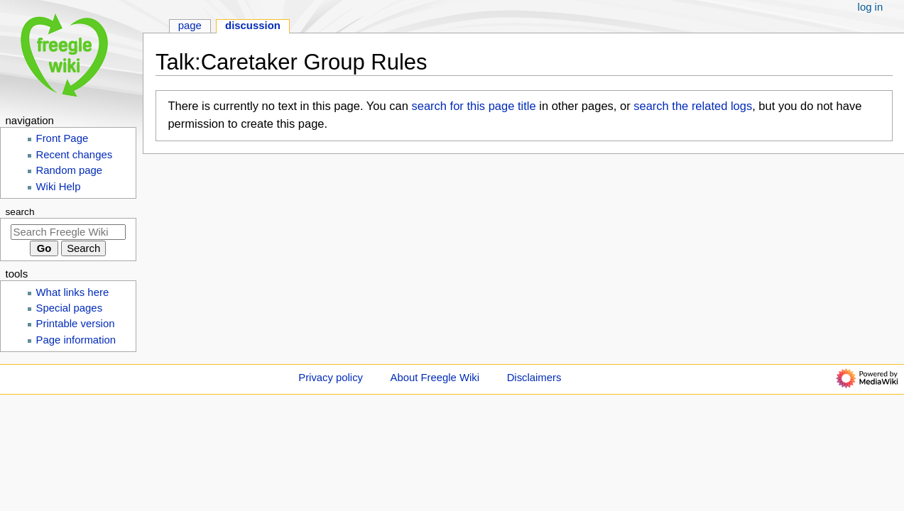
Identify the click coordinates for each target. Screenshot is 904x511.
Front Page (62, 138)
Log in (870, 7)
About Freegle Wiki (435, 377)
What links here (72, 292)
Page (190, 25)
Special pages (69, 308)
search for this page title (473, 105)
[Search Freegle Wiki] (68, 232)
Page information (76, 340)
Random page (69, 170)
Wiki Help (58, 186)
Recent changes (74, 154)
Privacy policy (330, 377)
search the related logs (692, 105)
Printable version (75, 323)
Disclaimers (534, 377)
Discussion (253, 25)
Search (20, 212)
